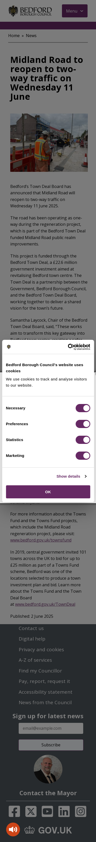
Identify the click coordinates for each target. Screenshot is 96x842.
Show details (68, 476)
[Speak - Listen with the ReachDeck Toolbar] (13, 829)
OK (48, 492)
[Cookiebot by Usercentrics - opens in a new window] (68, 347)
